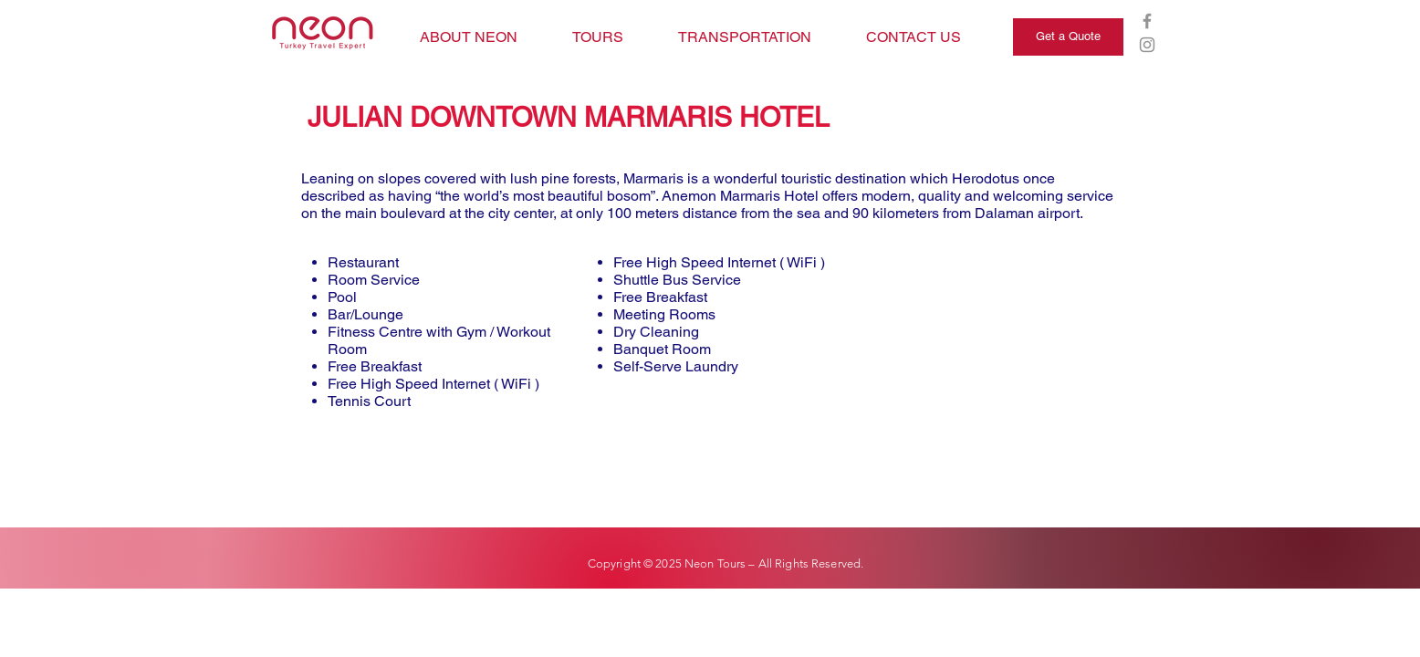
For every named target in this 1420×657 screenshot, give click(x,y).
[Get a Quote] (1068, 37)
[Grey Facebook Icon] (1147, 21)
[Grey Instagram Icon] (1147, 45)
